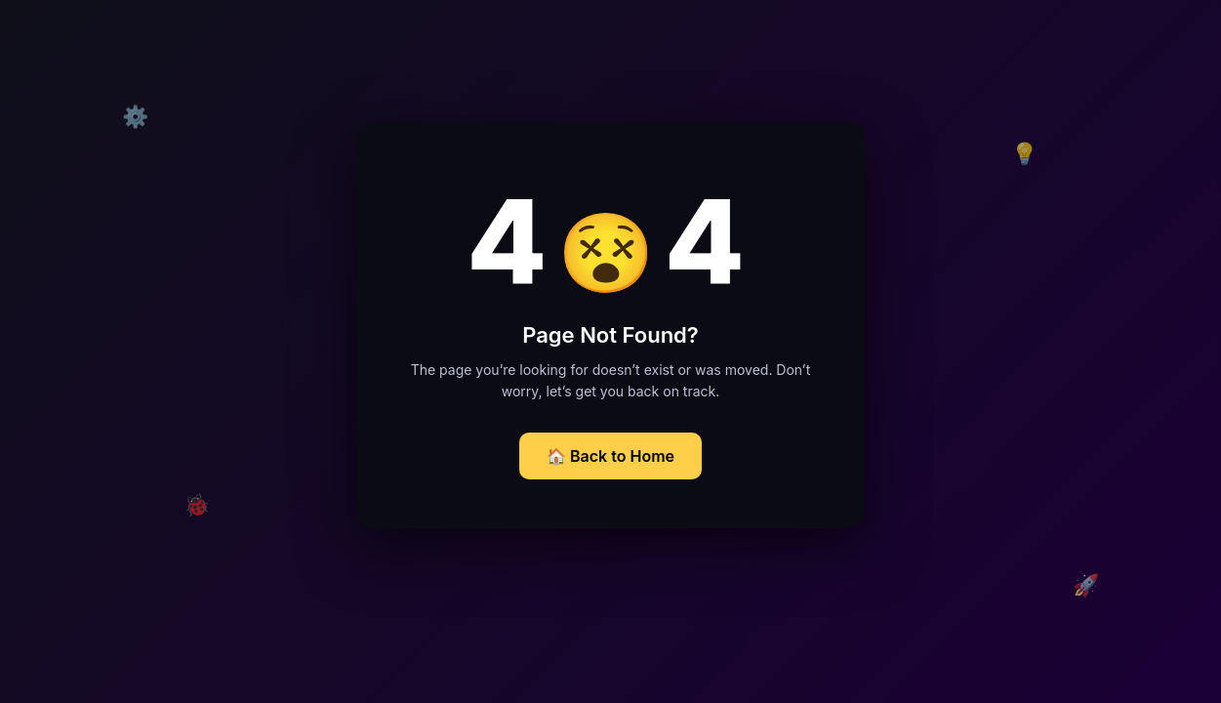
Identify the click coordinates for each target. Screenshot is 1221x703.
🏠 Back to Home (610, 456)
